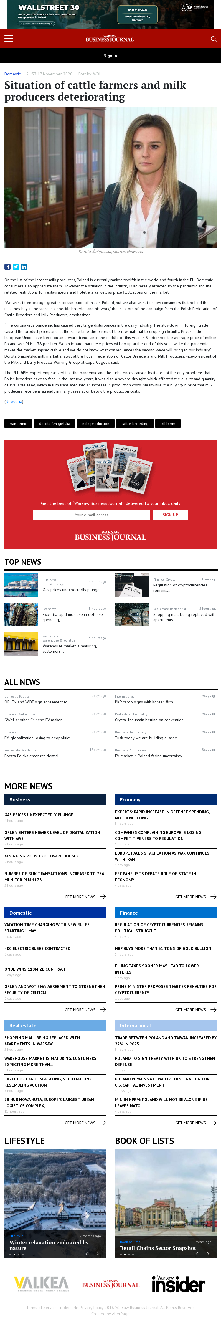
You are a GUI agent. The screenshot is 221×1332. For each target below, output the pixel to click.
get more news (85, 897)
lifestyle (24, 1140)
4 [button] (23, 1254)
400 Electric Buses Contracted (37, 948)
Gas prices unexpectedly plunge (38, 814)
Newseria (14, 401)
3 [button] (18, 1254)
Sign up (170, 515)
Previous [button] (15, 17)
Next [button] (206, 14)
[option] (110, 14)
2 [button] (14, 1254)
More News (28, 786)
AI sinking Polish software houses (41, 856)
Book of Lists (144, 1140)
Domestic (12, 74)
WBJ (96, 74)
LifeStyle (16, 1236)
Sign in (110, 55)
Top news (22, 562)
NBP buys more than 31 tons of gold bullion (163, 948)
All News (22, 682)
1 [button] (10, 1254)
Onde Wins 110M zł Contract (35, 969)
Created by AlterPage (110, 1313)
